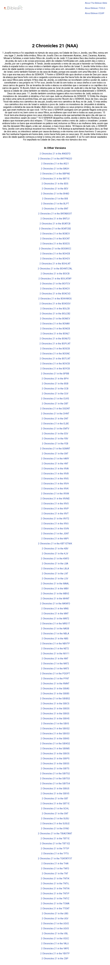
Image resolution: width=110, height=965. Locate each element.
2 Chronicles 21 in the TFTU (55, 853)
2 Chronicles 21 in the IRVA (55, 468)
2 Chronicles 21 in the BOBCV (55, 233)
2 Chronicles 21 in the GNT (55, 453)
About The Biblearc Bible (96, 3)
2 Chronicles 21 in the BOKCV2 (55, 293)
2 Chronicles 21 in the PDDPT (55, 673)
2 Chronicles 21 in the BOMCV (55, 318)
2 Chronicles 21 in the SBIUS (55, 788)
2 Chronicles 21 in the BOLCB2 (55, 313)
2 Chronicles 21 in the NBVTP (55, 643)
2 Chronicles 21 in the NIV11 (55, 653)
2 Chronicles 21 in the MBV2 (55, 593)
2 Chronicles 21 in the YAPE (55, 948)
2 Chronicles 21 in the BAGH (55, 168)
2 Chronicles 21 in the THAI (55, 863)
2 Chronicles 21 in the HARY (55, 458)
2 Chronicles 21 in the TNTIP (55, 893)
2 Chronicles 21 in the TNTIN (55, 888)
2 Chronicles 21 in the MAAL (55, 583)
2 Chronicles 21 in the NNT (55, 658)
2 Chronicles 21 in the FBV (55, 438)
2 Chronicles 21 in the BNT (55, 208)
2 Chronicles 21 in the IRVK (55, 488)
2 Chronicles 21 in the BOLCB (55, 308)
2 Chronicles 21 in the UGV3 (55, 928)
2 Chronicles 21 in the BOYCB (55, 368)
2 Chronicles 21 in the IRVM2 (55, 498)
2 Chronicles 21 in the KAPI (55, 538)
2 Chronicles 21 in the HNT (55, 463)
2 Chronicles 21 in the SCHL (55, 808)
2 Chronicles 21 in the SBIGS (55, 713)
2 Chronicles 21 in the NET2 (55, 648)
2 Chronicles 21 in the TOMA (55, 903)
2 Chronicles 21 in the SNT (55, 813)
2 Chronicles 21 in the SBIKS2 (55, 743)
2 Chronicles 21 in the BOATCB (55, 223)
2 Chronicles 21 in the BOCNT (55, 238)
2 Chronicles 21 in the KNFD (55, 558)
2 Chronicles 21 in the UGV (55, 918)
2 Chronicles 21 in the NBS (55, 638)
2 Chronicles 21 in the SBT (55, 798)
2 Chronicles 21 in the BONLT (55, 333)
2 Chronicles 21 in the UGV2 (55, 923)
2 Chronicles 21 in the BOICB (55, 273)
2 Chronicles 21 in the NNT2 (55, 663)
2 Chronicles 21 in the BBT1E (55, 178)
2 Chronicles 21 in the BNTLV (55, 218)
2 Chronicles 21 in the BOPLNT (55, 343)
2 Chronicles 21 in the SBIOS (55, 753)
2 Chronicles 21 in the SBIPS (55, 758)
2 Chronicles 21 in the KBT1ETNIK (55, 543)
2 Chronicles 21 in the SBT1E (55, 803)
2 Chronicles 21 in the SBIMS (55, 748)
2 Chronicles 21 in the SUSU (55, 818)
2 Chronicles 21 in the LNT (55, 573)
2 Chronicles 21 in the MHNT (55, 598)
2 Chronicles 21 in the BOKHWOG (55, 298)
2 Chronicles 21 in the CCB (55, 388)
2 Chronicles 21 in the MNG (55, 608)
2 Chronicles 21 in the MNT (55, 613)
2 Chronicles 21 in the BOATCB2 (55, 228)
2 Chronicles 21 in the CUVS (55, 398)
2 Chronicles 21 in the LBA (55, 563)
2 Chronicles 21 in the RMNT (55, 683)
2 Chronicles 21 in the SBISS (55, 763)
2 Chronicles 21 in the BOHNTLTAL (55, 268)
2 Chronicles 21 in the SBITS (55, 768)
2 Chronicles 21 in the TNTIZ (55, 898)
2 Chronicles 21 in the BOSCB (55, 348)
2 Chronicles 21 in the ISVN (55, 528)
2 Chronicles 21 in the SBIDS (55, 708)
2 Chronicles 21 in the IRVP (55, 508)
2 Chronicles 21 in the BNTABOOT (55, 213)
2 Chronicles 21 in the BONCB (55, 328)
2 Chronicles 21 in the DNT (55, 418)
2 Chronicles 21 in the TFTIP (55, 848)
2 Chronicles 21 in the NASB (55, 628)
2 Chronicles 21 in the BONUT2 (55, 338)
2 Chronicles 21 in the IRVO (55, 503)
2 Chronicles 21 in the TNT (55, 873)
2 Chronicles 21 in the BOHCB (55, 253)
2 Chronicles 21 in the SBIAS (55, 688)
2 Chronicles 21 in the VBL (55, 933)
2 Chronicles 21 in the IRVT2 (55, 518)
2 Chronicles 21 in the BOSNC (55, 353)
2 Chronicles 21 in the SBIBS (55, 693)
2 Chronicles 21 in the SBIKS (55, 738)
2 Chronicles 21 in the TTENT (55, 908)
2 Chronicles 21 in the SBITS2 (55, 773)
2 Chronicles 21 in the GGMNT (55, 448)
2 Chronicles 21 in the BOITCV (55, 283)
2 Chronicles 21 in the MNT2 (55, 618)
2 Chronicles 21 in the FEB (55, 443)
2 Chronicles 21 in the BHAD (55, 193)
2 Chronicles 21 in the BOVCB (55, 363)
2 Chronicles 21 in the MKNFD (55, 603)
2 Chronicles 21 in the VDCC (55, 938)
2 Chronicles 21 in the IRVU (55, 523)
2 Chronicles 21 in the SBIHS (55, 718)
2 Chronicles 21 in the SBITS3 (55, 778)
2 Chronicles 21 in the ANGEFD (55, 153)
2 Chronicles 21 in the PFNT (55, 678)
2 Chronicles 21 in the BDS (55, 183)
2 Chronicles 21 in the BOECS (55, 243)
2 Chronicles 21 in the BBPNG (55, 173)
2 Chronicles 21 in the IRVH (55, 483)
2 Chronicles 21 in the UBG (55, 913)
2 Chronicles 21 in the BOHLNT (55, 263)
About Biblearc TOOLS (95, 8)
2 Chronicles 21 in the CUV (55, 393)
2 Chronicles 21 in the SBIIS (55, 723)
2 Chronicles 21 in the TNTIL (55, 883)
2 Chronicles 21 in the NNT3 (55, 668)
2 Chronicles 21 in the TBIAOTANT (55, 833)
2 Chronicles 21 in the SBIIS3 (55, 733)
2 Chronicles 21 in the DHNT (55, 413)
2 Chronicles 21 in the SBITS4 (55, 783)
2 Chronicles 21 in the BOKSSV (55, 303)
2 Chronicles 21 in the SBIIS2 (55, 728)
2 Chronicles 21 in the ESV (55, 433)
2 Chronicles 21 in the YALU (55, 943)
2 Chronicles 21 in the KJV (55, 553)
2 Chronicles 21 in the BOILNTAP (55, 278)
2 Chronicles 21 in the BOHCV (55, 258)
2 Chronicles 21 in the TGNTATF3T (55, 858)
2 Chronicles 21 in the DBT (55, 403)
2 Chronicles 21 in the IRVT (55, 513)
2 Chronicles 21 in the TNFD (55, 868)
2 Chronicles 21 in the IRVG (55, 478)
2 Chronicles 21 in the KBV (55, 548)
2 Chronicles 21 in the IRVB (55, 473)
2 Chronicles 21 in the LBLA (55, 568)
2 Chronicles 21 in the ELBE (55, 423)
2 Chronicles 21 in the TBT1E (55, 838)
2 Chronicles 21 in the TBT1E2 (55, 843)
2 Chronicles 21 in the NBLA (55, 633)
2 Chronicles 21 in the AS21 (55, 163)
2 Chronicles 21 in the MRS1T (55, 623)
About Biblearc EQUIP (94, 13)
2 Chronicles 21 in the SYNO (55, 828)
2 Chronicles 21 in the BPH (55, 378)
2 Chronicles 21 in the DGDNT (55, 408)
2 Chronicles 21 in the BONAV (55, 323)
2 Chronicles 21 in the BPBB (55, 373)
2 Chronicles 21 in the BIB (55, 198)
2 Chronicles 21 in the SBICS (55, 703)
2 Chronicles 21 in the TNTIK (55, 878)
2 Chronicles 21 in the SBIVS (55, 793)
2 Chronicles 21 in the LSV (55, 578)
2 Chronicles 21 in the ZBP (55, 958)
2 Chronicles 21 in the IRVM (55, 493)
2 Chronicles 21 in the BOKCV (55, 288)
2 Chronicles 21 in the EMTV (55, 428)
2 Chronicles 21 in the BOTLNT (55, 358)
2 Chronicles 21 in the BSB (55, 383)
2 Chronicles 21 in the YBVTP (55, 953)
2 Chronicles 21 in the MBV (55, 588)
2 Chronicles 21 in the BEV (55, 188)
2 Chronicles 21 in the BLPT (55, 203)
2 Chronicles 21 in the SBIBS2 (55, 698)
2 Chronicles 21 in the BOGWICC (55, 248)
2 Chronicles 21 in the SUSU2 (55, 823)
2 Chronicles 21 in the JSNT (55, 533)
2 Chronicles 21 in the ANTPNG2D (55, 158)
